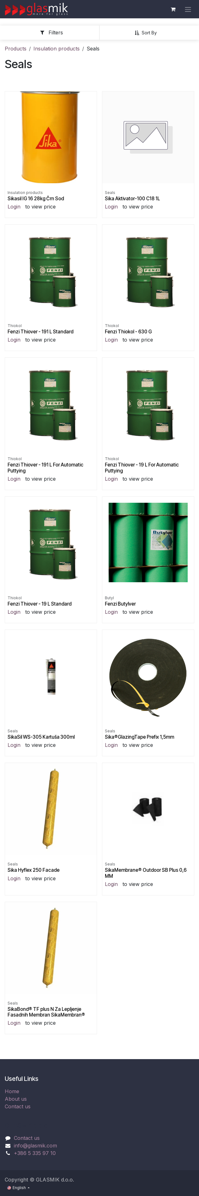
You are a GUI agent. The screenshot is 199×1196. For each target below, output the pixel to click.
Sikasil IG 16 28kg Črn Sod (36, 199)
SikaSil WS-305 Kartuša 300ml (41, 737)
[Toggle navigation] (188, 9)
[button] (148, 33)
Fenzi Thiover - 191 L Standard (40, 332)
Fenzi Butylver (120, 604)
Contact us (18, 1106)
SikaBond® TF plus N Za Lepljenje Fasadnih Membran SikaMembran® (46, 1012)
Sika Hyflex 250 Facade (34, 870)
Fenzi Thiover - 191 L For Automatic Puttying (45, 467)
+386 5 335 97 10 (35, 1153)
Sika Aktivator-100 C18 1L (132, 199)
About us (16, 1099)
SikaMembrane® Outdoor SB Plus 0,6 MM (146, 873)
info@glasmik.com (35, 1145)
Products (15, 48)
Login (14, 206)
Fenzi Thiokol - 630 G (128, 332)
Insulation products (56, 48)
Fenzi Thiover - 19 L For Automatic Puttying (142, 467)
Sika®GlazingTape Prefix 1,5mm (139, 737)
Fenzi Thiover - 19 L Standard (39, 604)
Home (12, 1091)
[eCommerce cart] (173, 9)
